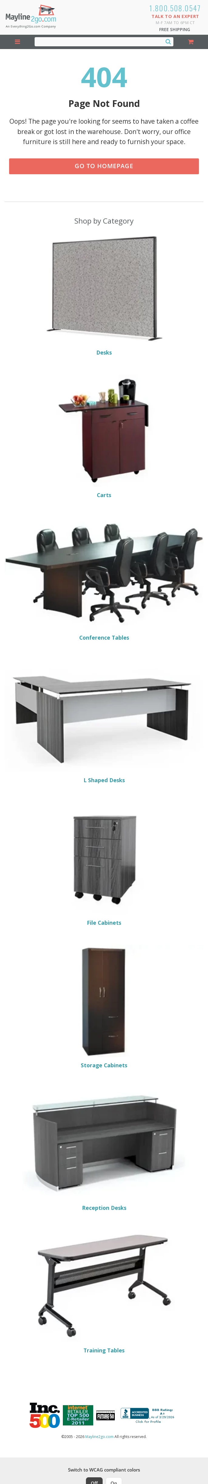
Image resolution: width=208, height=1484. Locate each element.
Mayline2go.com (99, 1436)
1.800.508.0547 (175, 7)
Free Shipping (174, 29)
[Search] (168, 41)
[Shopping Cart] (190, 42)
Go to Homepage (104, 166)
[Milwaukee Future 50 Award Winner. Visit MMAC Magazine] (105, 1415)
